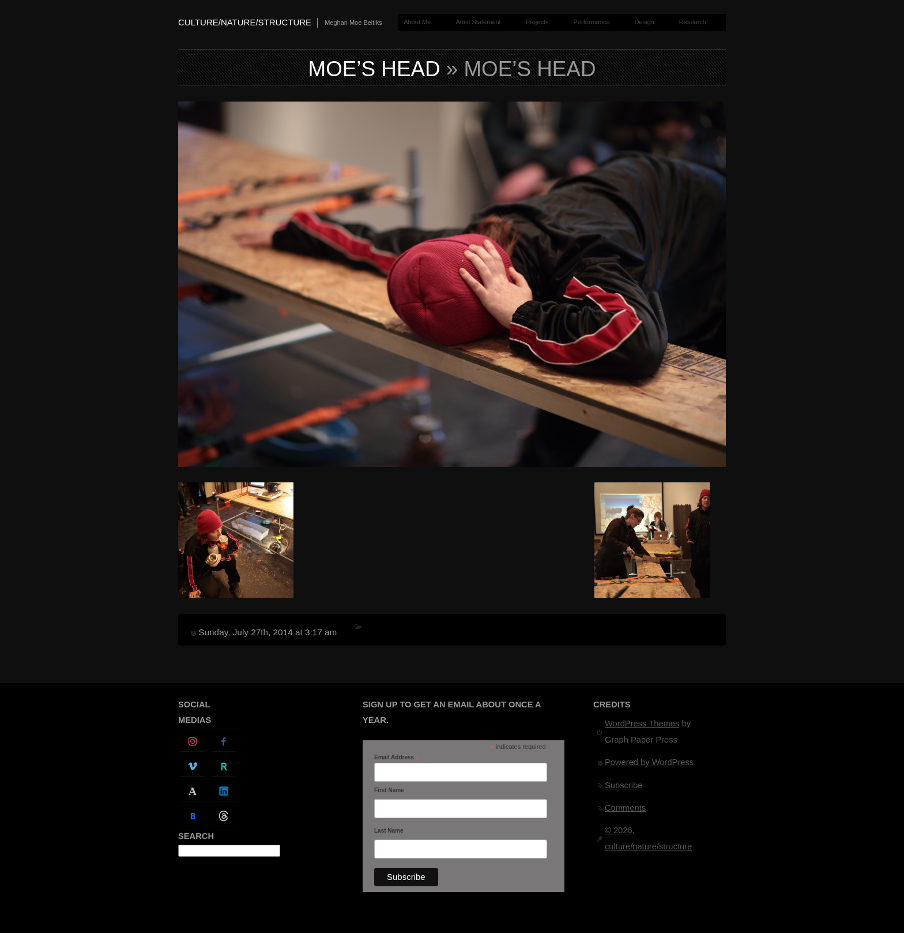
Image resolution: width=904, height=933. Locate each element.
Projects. (538, 21)
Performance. (593, 21)
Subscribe (623, 785)
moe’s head (374, 69)
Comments (625, 807)
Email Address (396, 757)
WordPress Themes (642, 723)
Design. (645, 21)
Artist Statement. (478, 21)
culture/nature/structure (244, 22)
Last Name (389, 830)
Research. (693, 21)
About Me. (418, 21)
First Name (389, 790)
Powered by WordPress (649, 762)
